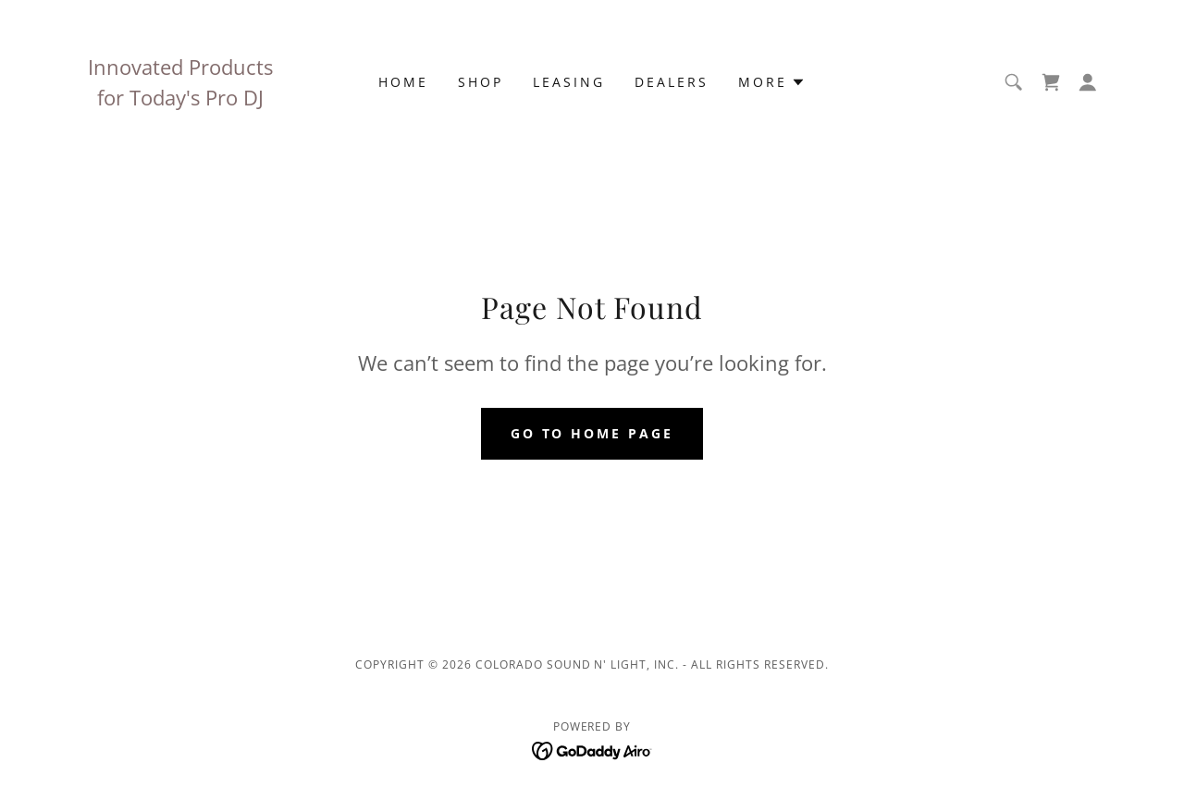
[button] (772, 82)
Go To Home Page (592, 433)
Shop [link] (480, 82)
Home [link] (403, 82)
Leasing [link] (569, 82)
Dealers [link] (672, 82)
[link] (1050, 82)
